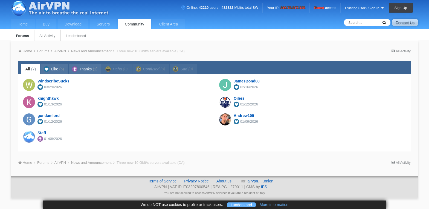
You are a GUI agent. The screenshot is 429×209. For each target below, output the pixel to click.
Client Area (168, 24)
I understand (241, 204)
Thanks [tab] (85, 69)
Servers (103, 24)
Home (23, 24)
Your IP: (286, 8)
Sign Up (401, 8)
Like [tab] (54, 69)
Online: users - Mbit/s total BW (219, 7)
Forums (22, 36)
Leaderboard (76, 36)
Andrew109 (244, 115)
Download (73, 24)
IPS (264, 187)
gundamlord (48, 115)
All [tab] (30, 69)
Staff (41, 133)
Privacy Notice (196, 181)
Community (134, 24)
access (325, 8)
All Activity (47, 36)
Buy (46, 24)
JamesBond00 (247, 81)
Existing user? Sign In (364, 8)
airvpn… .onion (260, 181)
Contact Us (405, 23)
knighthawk (48, 98)
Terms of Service (162, 181)
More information (274, 204)
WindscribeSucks (53, 81)
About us (223, 181)
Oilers (239, 98)
